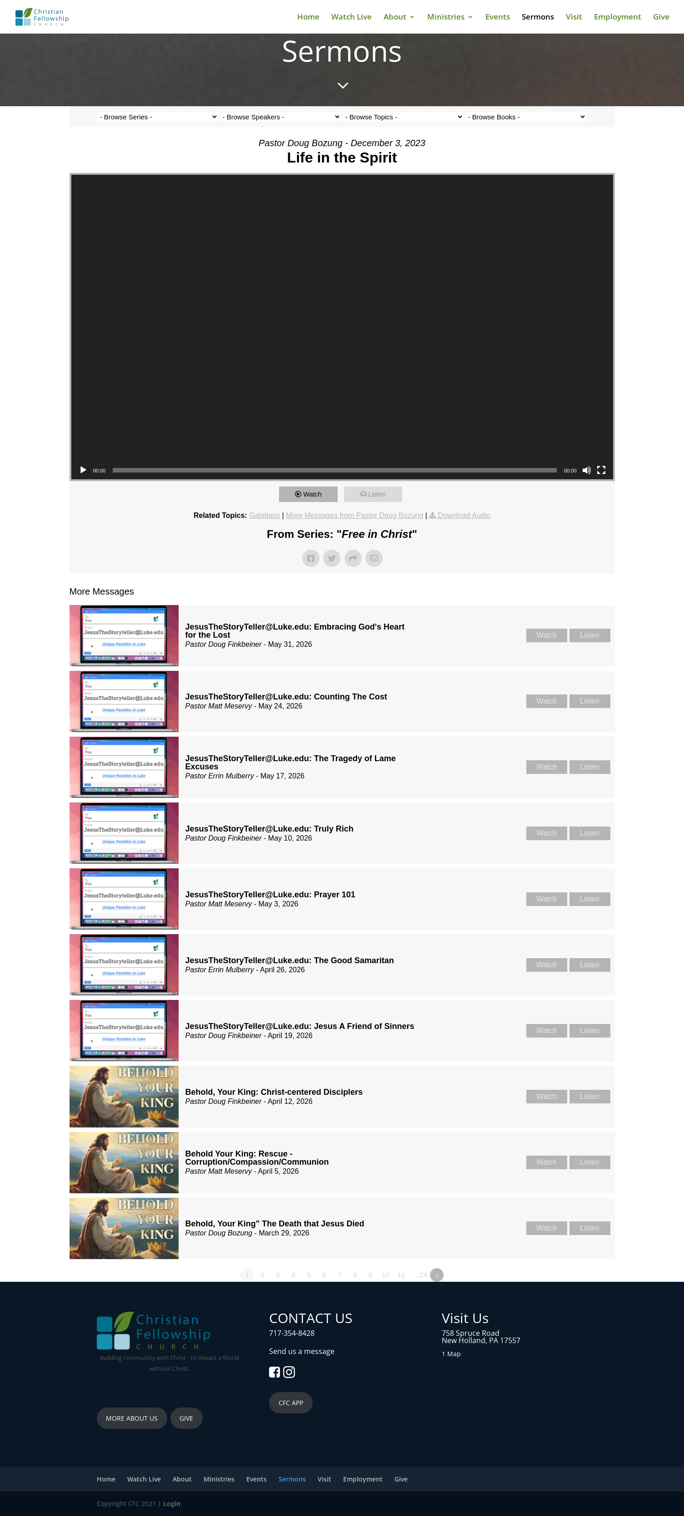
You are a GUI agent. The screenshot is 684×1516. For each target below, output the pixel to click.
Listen (378, 494)
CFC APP (291, 1402)
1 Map (451, 1353)
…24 (420, 1275)
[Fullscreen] (601, 470)
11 (401, 1275)
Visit (574, 18)
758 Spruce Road (470, 1333)
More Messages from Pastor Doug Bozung (354, 515)
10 (385, 1275)
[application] (342, 327)
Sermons (538, 18)
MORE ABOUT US (132, 1418)
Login (171, 1503)
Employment (617, 18)
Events (497, 18)
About (395, 18)
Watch (314, 494)
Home (308, 18)
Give (661, 18)
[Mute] (586, 470)
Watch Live (351, 18)
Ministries (445, 18)
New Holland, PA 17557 (481, 1340)
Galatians (264, 515)
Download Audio (464, 515)
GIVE (186, 1418)
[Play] (83, 470)
